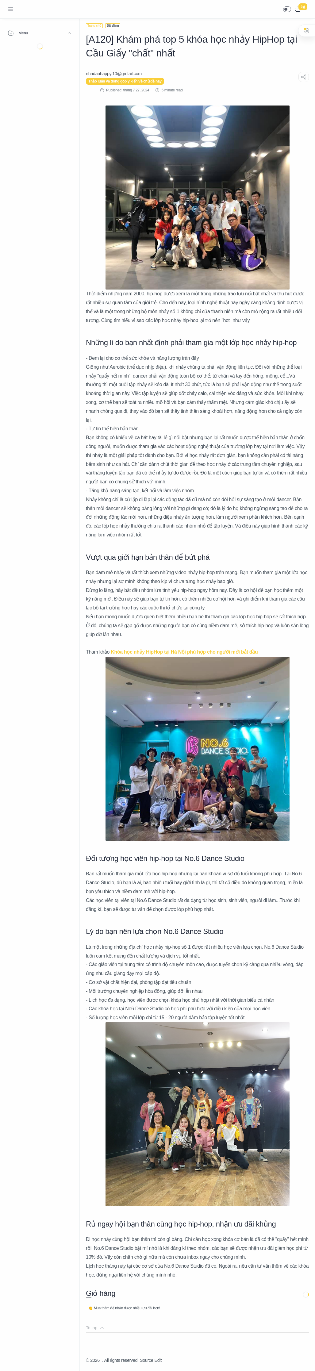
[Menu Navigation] (11, 9)
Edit (158, 1360)
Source (146, 1360)
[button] (287, 9)
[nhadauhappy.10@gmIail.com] (114, 73)
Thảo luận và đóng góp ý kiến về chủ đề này (125, 81)
